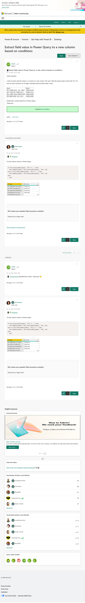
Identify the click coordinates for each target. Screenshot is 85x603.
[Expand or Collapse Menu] (2, 18)
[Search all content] (60, 26)
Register (56, 22)
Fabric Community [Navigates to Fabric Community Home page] (21, 13)
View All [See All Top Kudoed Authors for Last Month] (9, 549)
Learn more (5, 7)
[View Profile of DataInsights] (18, 146)
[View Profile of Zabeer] (13, 64)
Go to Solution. (45, 109)
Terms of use (4, 590)
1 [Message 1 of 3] (12, 121)
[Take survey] (12, 448)
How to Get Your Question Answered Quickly (20, 469)
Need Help (15, 117)
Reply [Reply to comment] (74, 240)
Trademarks (4, 593)
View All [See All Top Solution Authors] (9, 509)
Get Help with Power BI (41, 39)
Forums (25, 39)
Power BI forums (12, 39)
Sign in (63, 22)
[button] (61, 56)
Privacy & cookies (6, 587)
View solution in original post (16, 228)
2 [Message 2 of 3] (12, 234)
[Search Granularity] (29, 26)
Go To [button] (76, 22)
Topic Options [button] (72, 56)
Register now (60, 32)
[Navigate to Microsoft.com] (7, 13)
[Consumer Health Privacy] (24, 596)
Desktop (57, 39)
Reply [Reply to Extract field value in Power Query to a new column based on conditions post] (74, 128)
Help (69, 22)
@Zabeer (14, 156)
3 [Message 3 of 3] (12, 283)
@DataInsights (14, 277)
